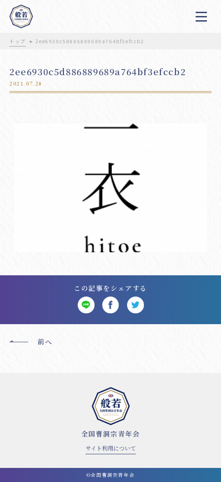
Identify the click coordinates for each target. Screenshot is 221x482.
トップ (17, 41)
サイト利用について (111, 448)
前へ (45, 341)
